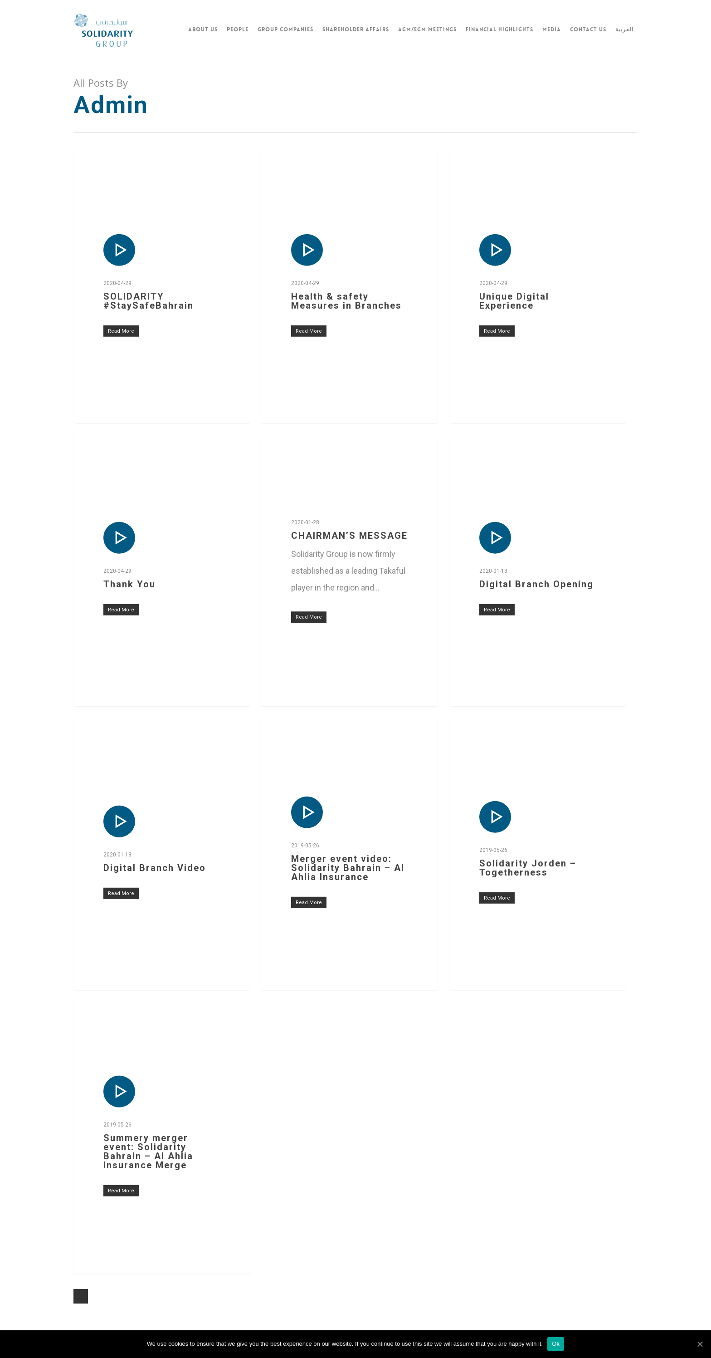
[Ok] (699, 1343)
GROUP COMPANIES (285, 29)
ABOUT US (203, 29)
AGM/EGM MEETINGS (427, 29)
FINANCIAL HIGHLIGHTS (499, 29)
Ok (556, 1343)
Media (551, 29)
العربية (624, 29)
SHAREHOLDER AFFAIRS (355, 29)
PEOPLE (237, 29)
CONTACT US (588, 29)
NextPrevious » (80, 1296)
